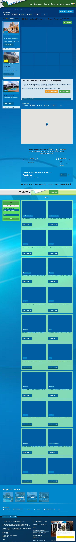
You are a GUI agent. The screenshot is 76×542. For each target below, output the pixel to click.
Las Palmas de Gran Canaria (26, 10)
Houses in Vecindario (37, 535)
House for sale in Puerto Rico (39, 533)
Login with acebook (66, 11)
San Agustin (7, 66)
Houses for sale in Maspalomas (39, 530)
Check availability (51, 91)
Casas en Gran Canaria (9, 10)
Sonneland (6, 37)
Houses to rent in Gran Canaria (39, 524)
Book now (67, 22)
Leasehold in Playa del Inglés (39, 532)
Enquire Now (64, 91)
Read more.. (9, 44)
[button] (47, 124)
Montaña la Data (8, 97)
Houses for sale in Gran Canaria (40, 529)
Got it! (65, 537)
